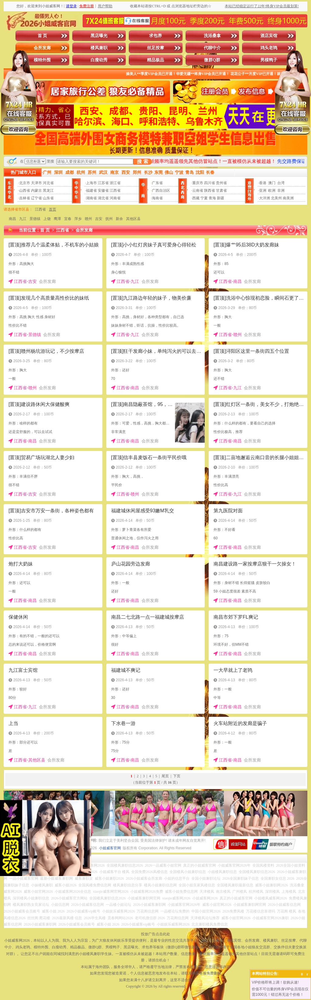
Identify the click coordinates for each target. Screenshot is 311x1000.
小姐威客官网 (110, 848)
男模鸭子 (268, 60)
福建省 (91, 190)
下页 (176, 776)
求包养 (155, 35)
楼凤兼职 (99, 48)
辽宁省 (36, 198)
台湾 (281, 183)
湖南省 (91, 198)
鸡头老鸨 (268, 48)
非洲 (281, 190)
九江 (22, 219)
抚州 (109, 219)
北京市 (24, 183)
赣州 (88, 219)
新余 (119, 219)
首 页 (42, 35)
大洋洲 (264, 198)
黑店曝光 (99, 35)
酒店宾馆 (268, 35)
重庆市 (197, 183)
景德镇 (34, 219)
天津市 (36, 183)
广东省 (157, 183)
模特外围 (42, 60)
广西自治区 (161, 190)
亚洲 (262, 190)
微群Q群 (212, 60)
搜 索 (142, 161)
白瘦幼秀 (99, 60)
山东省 (48, 198)
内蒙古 (36, 190)
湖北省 (103, 198)
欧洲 (271, 190)
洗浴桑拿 (212, 35)
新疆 (220, 198)
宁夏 (204, 198)
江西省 (115, 190)
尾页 (165, 776)
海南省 (157, 198)
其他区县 (133, 219)
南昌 (12, 219)
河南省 (115, 198)
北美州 (276, 198)
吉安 (98, 219)
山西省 (24, 190)
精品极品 (155, 60)
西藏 (196, 198)
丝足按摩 (155, 48)
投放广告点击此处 (155, 934)
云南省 (197, 190)
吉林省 (24, 198)
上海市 (91, 183)
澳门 (271, 183)
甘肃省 (221, 190)
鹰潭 (57, 219)
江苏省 (103, 183)
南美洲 (288, 198)
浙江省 (115, 183)
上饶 (47, 219)
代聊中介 (212, 48)
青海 (212, 198)
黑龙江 (48, 190)
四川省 (209, 183)
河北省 (48, 183)
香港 (262, 183)
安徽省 (103, 190)
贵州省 (221, 183)
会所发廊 (42, 48)
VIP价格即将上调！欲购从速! (275, 982)
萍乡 (78, 219)
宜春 (67, 219)
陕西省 (209, 190)
